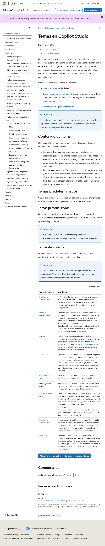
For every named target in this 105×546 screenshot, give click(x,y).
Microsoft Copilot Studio (55, 28)
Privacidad (79, 534)
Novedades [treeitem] (9, 45)
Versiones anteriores (44, 534)
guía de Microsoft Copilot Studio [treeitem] (18, 38)
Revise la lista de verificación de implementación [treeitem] (19, 187)
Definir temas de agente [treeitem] (18, 134)
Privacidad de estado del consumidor (17, 538)
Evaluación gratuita (93, 10)
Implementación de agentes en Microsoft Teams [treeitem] (19, 112)
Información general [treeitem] (13, 42)
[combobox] (17, 34)
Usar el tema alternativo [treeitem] (18, 144)
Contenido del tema (48, 49)
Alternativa (43, 354)
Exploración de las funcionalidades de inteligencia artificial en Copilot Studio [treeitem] (19, 63)
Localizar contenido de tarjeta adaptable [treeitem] (18, 156)
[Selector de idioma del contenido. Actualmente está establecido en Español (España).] (12, 529)
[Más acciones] (99, 28)
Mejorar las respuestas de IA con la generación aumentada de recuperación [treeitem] (18, 73)
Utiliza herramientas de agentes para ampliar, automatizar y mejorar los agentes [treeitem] (19, 96)
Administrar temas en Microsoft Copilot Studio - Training (61, 501)
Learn (40, 28)
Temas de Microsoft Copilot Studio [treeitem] (20, 125)
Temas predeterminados (49, 53)
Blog (57, 534)
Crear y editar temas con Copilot (57, 93)
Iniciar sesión (97, 3)
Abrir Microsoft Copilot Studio (69, 10)
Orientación (71, 28)
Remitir (42, 336)
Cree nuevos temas (51, 88)
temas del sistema (54, 253)
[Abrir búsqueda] (88, 3)
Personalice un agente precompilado (59, 106)
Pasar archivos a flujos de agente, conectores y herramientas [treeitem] (19, 164)
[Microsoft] (4, 3)
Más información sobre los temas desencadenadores (64, 455)
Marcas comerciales (60, 538)
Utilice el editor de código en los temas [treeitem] (20, 150)
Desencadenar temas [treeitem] (17, 130)
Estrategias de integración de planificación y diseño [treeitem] (18, 88)
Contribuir (68, 534)
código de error (91, 399)
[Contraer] (29, 28)
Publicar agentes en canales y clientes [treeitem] (18, 105)
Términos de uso (43, 538)
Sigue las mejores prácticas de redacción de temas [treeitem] (19, 139)
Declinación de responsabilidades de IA (18, 534)
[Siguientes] (82, 3)
